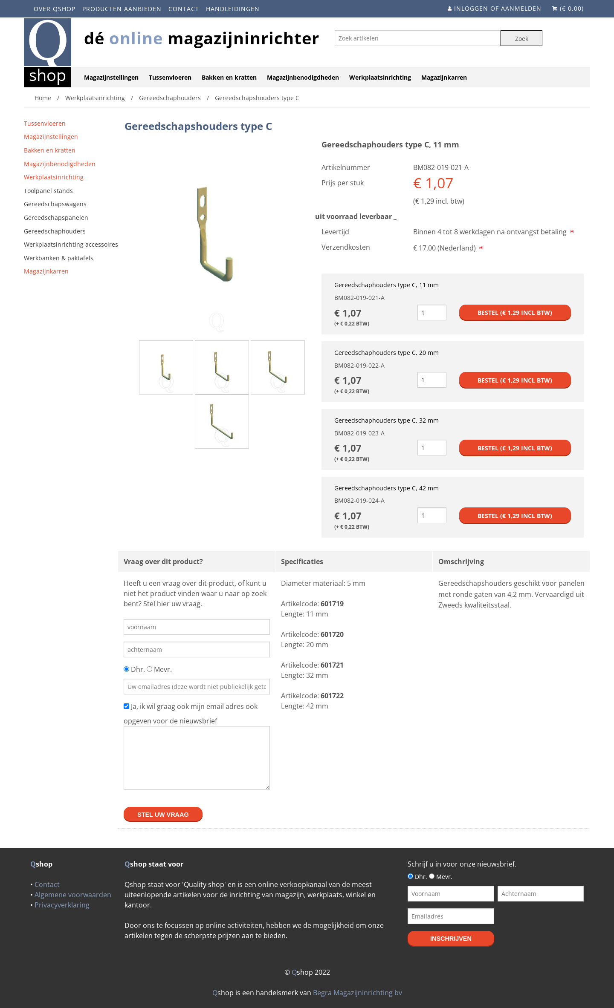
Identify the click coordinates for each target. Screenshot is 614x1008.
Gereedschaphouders (55, 231)
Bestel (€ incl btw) (515, 312)
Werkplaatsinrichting (380, 77)
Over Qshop (54, 9)
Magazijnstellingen (111, 77)
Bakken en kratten (229, 77)
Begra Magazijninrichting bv (357, 992)
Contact (183, 9)
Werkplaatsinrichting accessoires (71, 244)
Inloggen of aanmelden (498, 8)
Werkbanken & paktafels (58, 258)
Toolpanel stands (48, 191)
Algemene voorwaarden (73, 894)
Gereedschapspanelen (56, 217)
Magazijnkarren (444, 77)
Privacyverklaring (62, 905)
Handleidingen (233, 9)
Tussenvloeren (170, 77)
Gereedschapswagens (55, 204)
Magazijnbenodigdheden (303, 77)
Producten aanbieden (122, 9)
